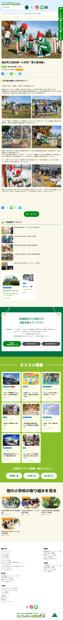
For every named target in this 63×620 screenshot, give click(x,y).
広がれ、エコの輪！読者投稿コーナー (11, 562)
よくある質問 (5, 592)
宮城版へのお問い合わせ (50, 559)
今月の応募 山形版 (49, 567)
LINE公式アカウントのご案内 (9, 588)
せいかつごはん (5, 559)
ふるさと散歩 (5, 557)
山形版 (30, 475)
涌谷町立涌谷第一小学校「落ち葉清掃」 (33, 13)
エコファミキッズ (6, 553)
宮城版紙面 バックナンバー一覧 (52, 551)
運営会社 (3, 599)
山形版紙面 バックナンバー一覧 (52, 566)
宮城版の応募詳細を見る (11, 344)
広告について (5, 598)
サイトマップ (5, 594)
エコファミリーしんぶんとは (9, 590)
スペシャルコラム (6, 564)
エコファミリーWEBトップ (7, 13)
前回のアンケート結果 (50, 555)
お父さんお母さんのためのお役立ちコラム (13, 566)
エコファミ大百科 (6, 560)
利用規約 (3, 596)
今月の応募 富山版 (6, 578)
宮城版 (12, 475)
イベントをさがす (6, 570)
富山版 (47, 475)
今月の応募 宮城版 (49, 553)
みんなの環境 (5, 555)
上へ (54, 615)
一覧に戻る (33, 214)
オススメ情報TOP (48, 557)
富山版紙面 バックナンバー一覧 (10, 576)
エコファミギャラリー (7, 568)
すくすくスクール (18, 13)
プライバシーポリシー (7, 601)
